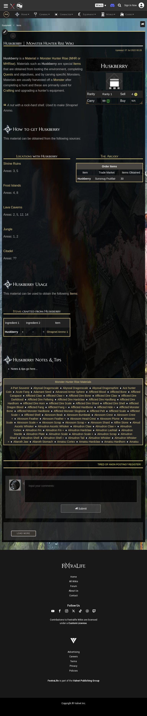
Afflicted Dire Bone (80, 395)
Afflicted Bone (118, 391)
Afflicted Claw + (55, 395)
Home (73, 576)
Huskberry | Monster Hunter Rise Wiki (38, 43)
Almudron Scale (58, 434)
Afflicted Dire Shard (87, 403)
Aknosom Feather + (54, 418)
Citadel (8, 251)
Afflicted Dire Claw (106, 395)
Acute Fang (22, 391)
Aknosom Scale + (27, 422)
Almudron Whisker (99, 437)
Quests (8, 74)
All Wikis (73, 581)
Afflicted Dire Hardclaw (71, 399)
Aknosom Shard (100, 422)
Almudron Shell (30, 437)
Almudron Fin (33, 430)
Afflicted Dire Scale (60, 403)
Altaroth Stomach (42, 441)
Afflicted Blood (97, 391)
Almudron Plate (35, 434)
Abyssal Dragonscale (46, 388)
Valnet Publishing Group (86, 680)
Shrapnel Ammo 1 (57, 331)
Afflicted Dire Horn (34, 403)
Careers (73, 656)
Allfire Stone (121, 422)
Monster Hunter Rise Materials (73, 381)
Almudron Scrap (106, 434)
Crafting (8, 90)
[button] (101, 5)
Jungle (7, 229)
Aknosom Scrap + (76, 422)
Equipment (6, 25)
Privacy (73, 666)
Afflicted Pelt (97, 411)
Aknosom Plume (109, 418)
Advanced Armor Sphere (70, 391)
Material (30, 58)
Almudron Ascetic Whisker (53, 426)
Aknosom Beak (54, 414)
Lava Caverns (12, 207)
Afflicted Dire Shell (114, 403)
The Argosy (109, 156)
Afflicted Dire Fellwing (40, 399)
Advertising (74, 652)
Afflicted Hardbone (82, 407)
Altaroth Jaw (20, 441)
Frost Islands (12, 185)
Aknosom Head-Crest (83, 418)
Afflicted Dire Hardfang (102, 399)
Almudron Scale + (82, 434)
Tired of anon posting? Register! (119, 464)
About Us (73, 590)
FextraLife (53, 680)
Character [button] (63, 14)
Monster (59, 79)
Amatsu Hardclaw (89, 441)
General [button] (41, 14)
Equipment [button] (86, 14)
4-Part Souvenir (20, 388)
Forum (73, 586)
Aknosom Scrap (51, 422)
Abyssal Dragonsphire (105, 388)
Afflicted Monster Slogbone (70, 411)
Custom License (77, 623)
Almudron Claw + (106, 426)
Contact (73, 595)
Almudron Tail (76, 437)
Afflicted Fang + (57, 407)
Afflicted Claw (34, 395)
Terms (73, 661)
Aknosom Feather (27, 418)
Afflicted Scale (117, 411)
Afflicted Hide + (106, 407)
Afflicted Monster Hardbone (33, 411)
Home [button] (22, 14)
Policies (73, 670)
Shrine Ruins (12, 163)
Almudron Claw (82, 426)
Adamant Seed (42, 391)
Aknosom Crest (103, 414)
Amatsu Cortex (66, 441)
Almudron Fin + (55, 430)
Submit (81, 508)
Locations (24, 156)
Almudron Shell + (53, 437)
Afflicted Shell (32, 414)
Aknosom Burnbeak (78, 414)
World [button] (107, 14)
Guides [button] (126, 14)
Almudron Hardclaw (79, 430)
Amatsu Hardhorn (114, 441)
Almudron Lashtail (106, 430)
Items (18, 25)
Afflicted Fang (36, 407)
